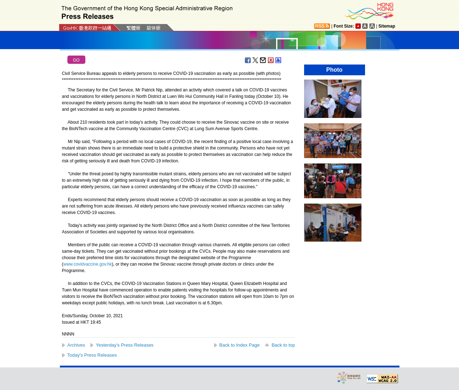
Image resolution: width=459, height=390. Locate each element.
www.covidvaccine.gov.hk (87, 264)
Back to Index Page (239, 345)
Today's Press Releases (92, 355)
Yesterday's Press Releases (124, 345)
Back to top (283, 345)
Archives (76, 345)
